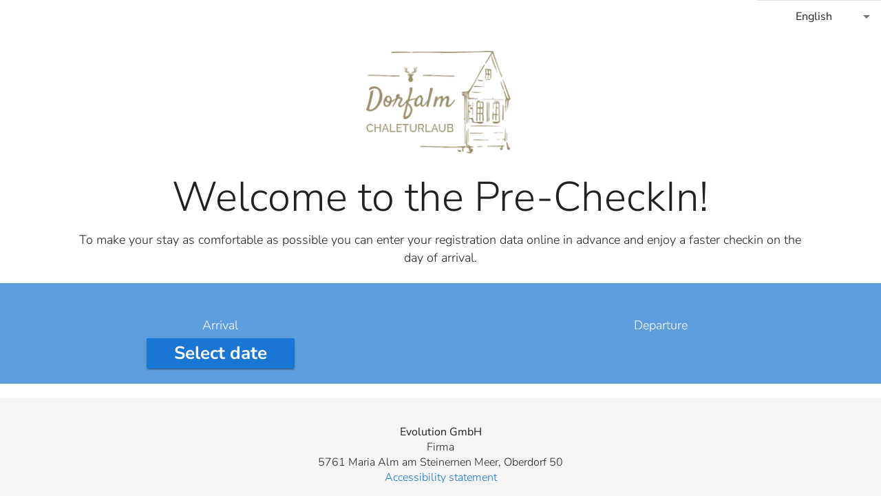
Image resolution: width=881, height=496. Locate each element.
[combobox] (819, 16)
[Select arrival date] (221, 353)
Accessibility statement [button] (441, 477)
